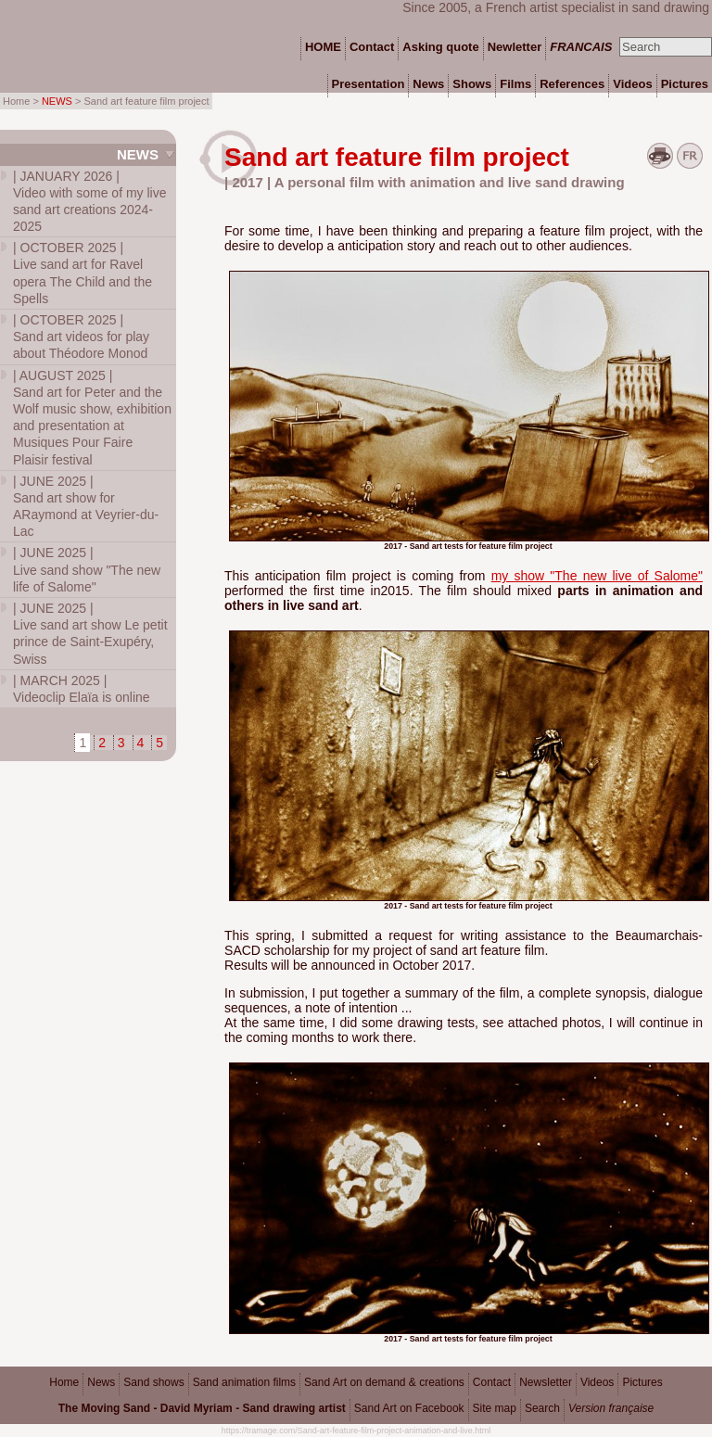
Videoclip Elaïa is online (81, 689)
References (572, 84)
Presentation (368, 84)
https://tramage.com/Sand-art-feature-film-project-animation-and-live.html (356, 1430)
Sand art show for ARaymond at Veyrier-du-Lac (86, 507)
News (138, 154)
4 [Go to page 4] (141, 742)
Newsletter (545, 1382)
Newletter (515, 47)
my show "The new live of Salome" (597, 575)
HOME (323, 47)
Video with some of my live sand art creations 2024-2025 (89, 202)
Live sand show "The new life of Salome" (86, 569)
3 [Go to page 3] (121, 742)
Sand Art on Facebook (409, 1408)
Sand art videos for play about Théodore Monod (81, 336)
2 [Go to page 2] (102, 742)
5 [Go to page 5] (159, 742)
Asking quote (440, 47)
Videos (597, 1382)
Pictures (642, 1382)
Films (515, 84)
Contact (492, 1382)
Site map (494, 1408)
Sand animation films (244, 1382)
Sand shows (153, 1382)
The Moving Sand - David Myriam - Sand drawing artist (202, 1408)
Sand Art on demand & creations (384, 1382)
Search (542, 1408)
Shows (471, 84)
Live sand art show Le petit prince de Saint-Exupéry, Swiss (90, 634)
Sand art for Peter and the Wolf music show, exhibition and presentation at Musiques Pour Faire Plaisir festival (92, 417)
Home (64, 1382)
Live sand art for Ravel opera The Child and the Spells (82, 273)
